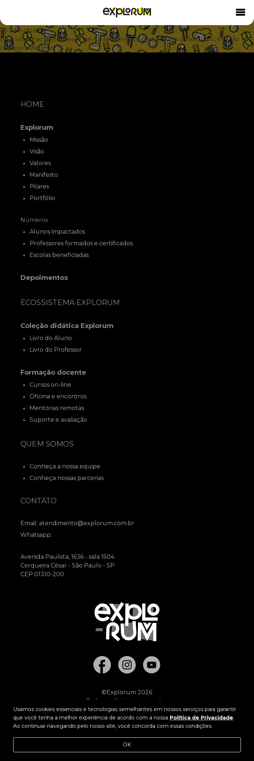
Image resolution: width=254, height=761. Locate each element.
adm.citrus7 (26, 30)
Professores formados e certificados (81, 243)
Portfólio (42, 198)
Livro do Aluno (51, 338)
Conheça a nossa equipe (65, 466)
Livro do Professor (56, 349)
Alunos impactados (57, 231)
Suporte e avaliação (58, 419)
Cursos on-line (50, 384)
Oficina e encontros (58, 396)
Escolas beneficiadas (59, 254)
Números (34, 219)
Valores (40, 163)
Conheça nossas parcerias (67, 478)
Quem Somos (47, 444)
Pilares (39, 186)
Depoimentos (44, 278)
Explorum (36, 128)
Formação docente (53, 372)
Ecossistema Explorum (70, 302)
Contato (38, 500)
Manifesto (44, 174)
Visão (37, 151)
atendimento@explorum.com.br (86, 523)
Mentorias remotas (57, 408)
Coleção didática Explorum (66, 326)
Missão (39, 139)
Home (32, 104)
